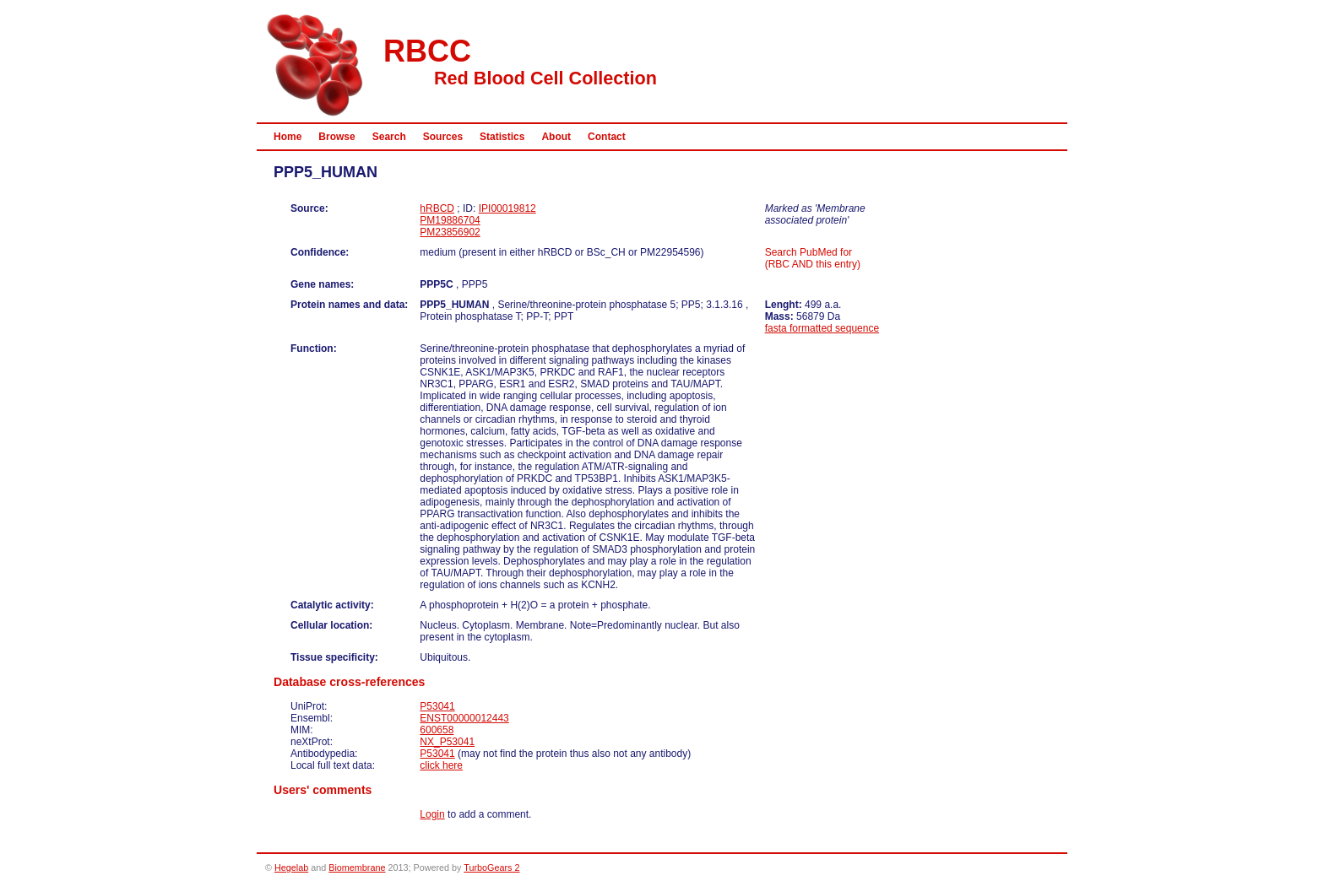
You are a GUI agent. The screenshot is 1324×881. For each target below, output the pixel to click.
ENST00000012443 (464, 718)
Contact (607, 137)
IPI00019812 (507, 208)
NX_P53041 (447, 742)
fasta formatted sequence (822, 328)
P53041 (437, 706)
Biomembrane (356, 867)
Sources (443, 137)
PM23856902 (450, 232)
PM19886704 (450, 220)
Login (432, 814)
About (556, 137)
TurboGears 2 (491, 867)
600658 (436, 730)
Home (287, 137)
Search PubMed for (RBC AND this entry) (812, 258)
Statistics (502, 137)
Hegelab (291, 867)
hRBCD (437, 208)
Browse (336, 137)
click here (441, 765)
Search (389, 137)
